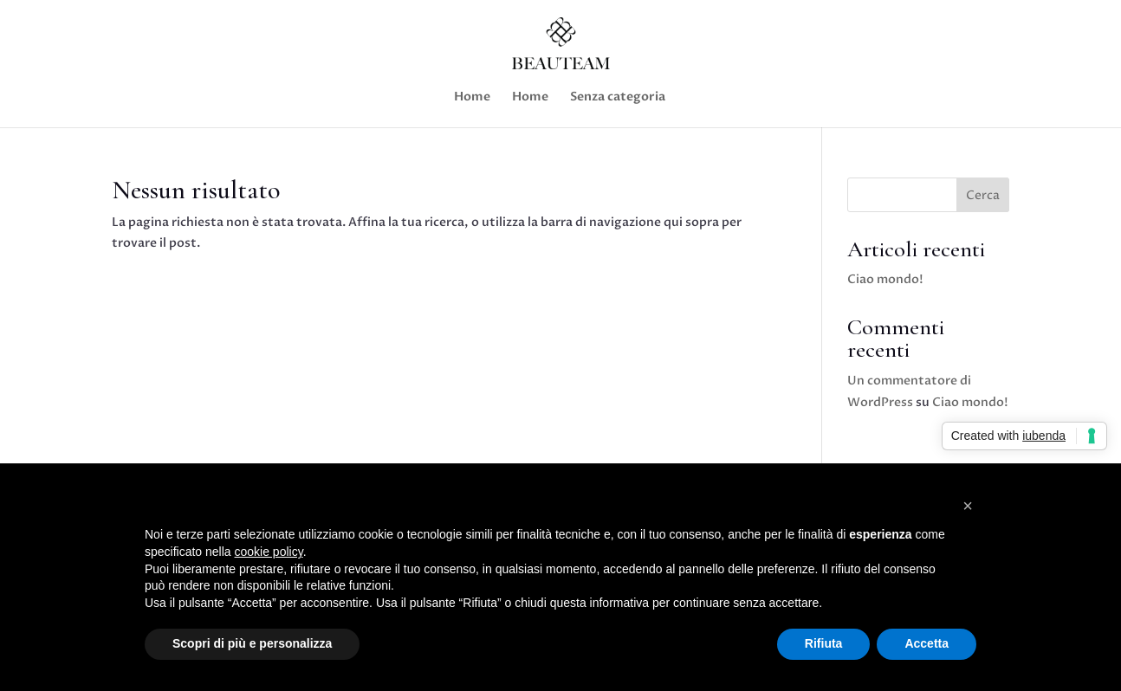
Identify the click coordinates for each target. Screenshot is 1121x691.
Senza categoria (617, 98)
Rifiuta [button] (824, 643)
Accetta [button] (926, 643)
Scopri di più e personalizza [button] (252, 643)
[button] (968, 506)
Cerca (983, 195)
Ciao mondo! (885, 279)
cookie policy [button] (269, 552)
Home (472, 98)
